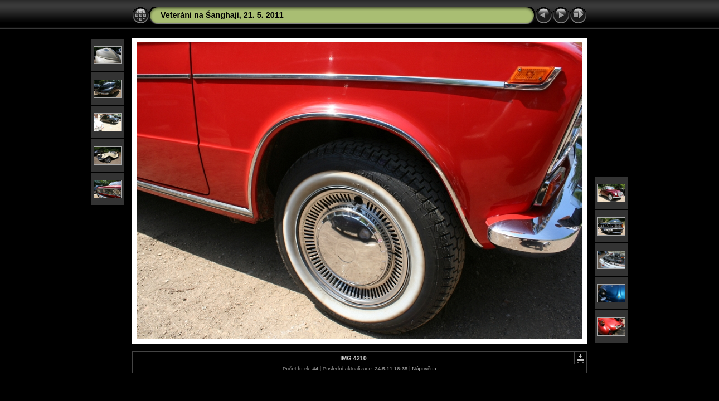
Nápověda (424, 368)
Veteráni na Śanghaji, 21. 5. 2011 (222, 15)
